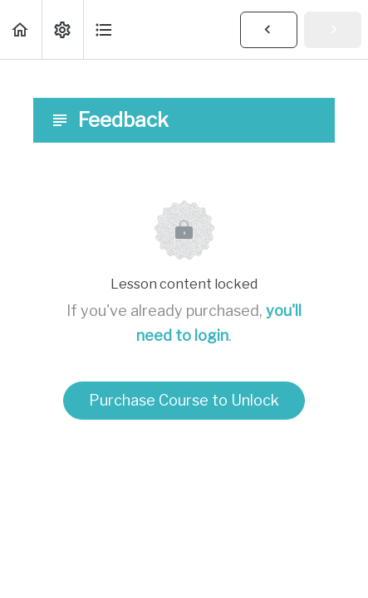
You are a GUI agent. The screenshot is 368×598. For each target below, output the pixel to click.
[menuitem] (62, 29)
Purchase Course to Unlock (184, 400)
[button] (21, 29)
